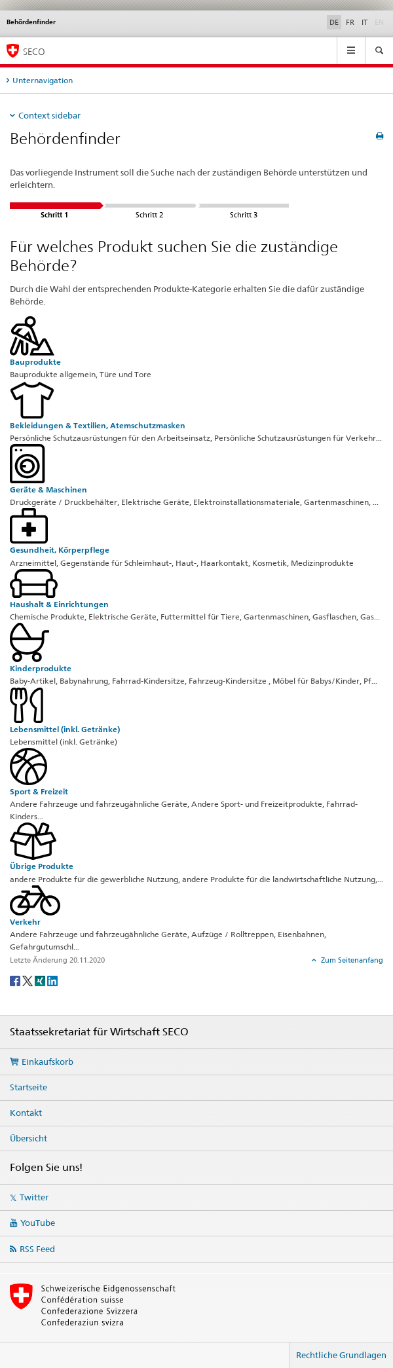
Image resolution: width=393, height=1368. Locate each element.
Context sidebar (49, 115)
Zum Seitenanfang (351, 960)
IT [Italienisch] (364, 22)
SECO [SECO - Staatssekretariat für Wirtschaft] (34, 51)
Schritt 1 (55, 205)
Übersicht (28, 1138)
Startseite (28, 1087)
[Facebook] (16, 980)
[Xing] (41, 980)
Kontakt (26, 1112)
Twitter (34, 1197)
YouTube (37, 1222)
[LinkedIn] (52, 980)
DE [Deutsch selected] (334, 22)
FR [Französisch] (350, 22)
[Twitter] (28, 980)
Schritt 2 (149, 206)
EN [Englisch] (380, 21)
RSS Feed (37, 1249)
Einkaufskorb (47, 1061)
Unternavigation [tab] (42, 80)
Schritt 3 (243, 206)
